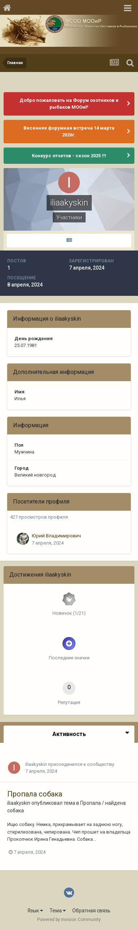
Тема (57, 910)
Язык (35, 910)
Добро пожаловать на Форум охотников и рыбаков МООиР (69, 104)
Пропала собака (34, 794)
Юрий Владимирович (56, 535)
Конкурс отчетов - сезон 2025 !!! (69, 155)
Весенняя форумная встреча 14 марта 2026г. (69, 131)
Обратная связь (91, 910)
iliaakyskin (36, 764)
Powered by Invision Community (69, 919)
